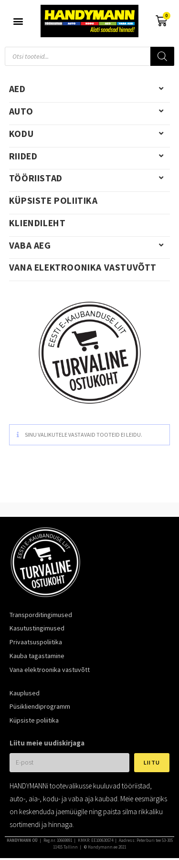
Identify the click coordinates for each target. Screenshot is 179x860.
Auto (89, 111)
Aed (89, 88)
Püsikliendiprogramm (40, 706)
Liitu (152, 762)
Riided (89, 156)
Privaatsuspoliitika (36, 642)
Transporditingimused (41, 614)
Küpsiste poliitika (53, 200)
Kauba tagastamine (37, 655)
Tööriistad (89, 178)
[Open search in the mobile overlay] (89, 56)
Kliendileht (37, 223)
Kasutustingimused (37, 628)
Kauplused (25, 693)
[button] (18, 21)
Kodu (89, 133)
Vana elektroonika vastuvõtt (83, 267)
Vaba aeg (89, 245)
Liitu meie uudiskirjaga (47, 742)
